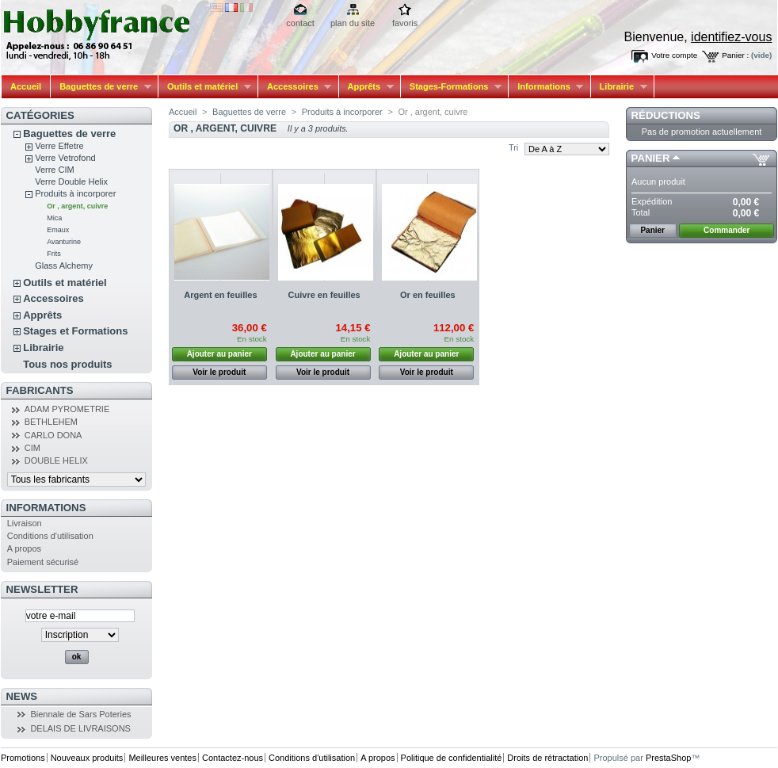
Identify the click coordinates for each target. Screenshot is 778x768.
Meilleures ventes (162, 757)
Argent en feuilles (220, 295)
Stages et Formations (75, 331)
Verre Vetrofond (65, 157)
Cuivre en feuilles (324, 295)
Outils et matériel (204, 87)
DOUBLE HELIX (56, 460)
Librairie (619, 87)
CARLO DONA (53, 435)
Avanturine (64, 242)
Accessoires (294, 87)
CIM (32, 448)
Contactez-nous (232, 757)
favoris (405, 23)
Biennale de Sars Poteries (80, 714)
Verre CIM (54, 169)
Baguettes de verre (101, 87)
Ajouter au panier (219, 354)
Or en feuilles (428, 295)
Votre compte (674, 55)
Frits (54, 254)
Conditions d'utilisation (50, 536)
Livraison (24, 523)
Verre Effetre (59, 146)
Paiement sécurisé (43, 562)
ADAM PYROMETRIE (67, 409)
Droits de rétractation (547, 757)
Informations (546, 87)
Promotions (23, 757)
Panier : (735, 55)
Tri (513, 147)
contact (300, 23)
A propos (24, 548)
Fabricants (40, 390)
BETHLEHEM (51, 421)
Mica (54, 218)
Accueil (25, 86)
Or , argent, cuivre (77, 206)
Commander (726, 230)
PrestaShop (668, 757)
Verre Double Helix (71, 181)
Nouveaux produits (87, 757)
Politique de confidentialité (451, 757)
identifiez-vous (731, 37)
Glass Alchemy (64, 265)
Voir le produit (219, 372)
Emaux (58, 230)
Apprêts (366, 87)
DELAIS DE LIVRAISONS (80, 728)
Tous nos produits (67, 364)
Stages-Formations (451, 87)
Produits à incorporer (75, 193)
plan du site (352, 23)
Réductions (665, 115)
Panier (650, 158)
